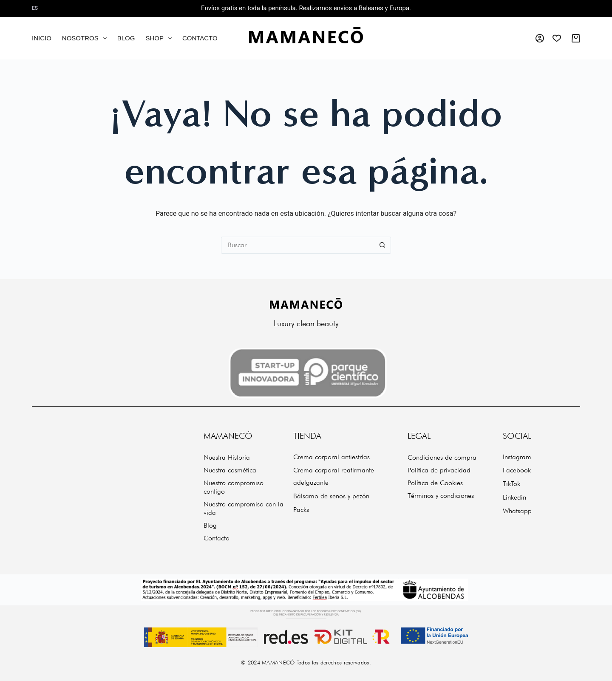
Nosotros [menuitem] (86, 38)
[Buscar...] (297, 245)
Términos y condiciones (441, 496)
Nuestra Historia (227, 457)
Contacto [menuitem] (200, 38)
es (35, 8)
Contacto (217, 538)
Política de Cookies (435, 483)
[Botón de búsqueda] (382, 245)
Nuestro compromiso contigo (234, 487)
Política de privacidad (439, 470)
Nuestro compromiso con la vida (243, 508)
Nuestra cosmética (230, 470)
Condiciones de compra (442, 457)
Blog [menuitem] (126, 38)
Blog (210, 525)
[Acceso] (540, 38)
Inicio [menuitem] (41, 38)
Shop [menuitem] (160, 38)
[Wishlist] (556, 38)
